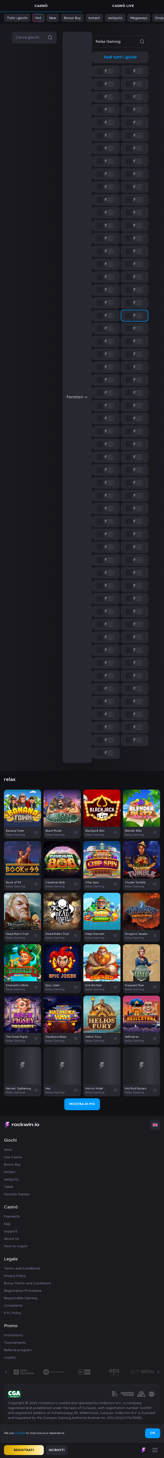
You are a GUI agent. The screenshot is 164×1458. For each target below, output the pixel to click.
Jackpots (11, 1179)
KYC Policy (12, 1313)
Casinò (41, 6)
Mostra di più (82, 1104)
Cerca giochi (34, 38)
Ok (152, 1433)
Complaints (13, 1305)
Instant (9, 1172)
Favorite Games (17, 1194)
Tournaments (15, 1342)
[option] (106, 71)
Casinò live (123, 6)
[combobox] (105, 397)
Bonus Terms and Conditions (27, 1283)
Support (10, 1231)
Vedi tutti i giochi (120, 57)
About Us (11, 1239)
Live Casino (13, 1157)
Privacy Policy (15, 1276)
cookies (20, 1433)
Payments (12, 1216)
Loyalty (10, 1357)
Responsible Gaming (20, 1298)
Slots (8, 1150)
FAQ (7, 1224)
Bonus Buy (12, 1164)
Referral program (18, 1350)
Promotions (13, 1335)
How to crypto (16, 1246)
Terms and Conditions (22, 1268)
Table (8, 1187)
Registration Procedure (23, 1291)
